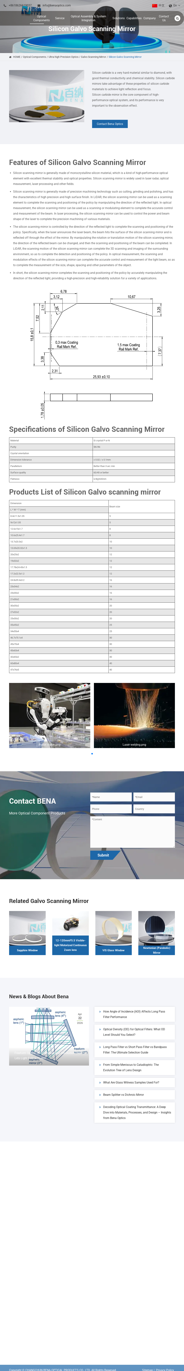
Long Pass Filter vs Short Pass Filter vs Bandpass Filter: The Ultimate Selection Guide (133, 1050)
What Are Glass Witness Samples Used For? (129, 1083)
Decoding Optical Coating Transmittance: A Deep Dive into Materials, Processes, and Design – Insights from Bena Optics (135, 1113)
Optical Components (34, 56)
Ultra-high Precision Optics (63, 56)
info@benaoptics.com (57, 5)
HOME (16, 56)
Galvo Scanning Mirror (93, 56)
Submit (103, 855)
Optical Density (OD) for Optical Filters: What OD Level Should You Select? (132, 1032)
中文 (162, 5)
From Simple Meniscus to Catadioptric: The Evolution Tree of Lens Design (129, 1068)
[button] (92, 753)
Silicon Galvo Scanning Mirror (125, 56)
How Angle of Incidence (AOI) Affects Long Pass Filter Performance (132, 1015)
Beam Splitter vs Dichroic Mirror (121, 1095)
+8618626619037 (20, 5)
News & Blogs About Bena (43, 996)
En (175, 5)
